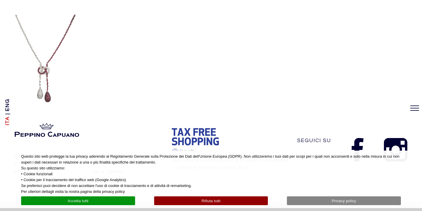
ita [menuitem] (7, 120)
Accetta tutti (78, 201)
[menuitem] (7, 120)
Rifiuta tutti (211, 201)
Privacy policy (344, 201)
